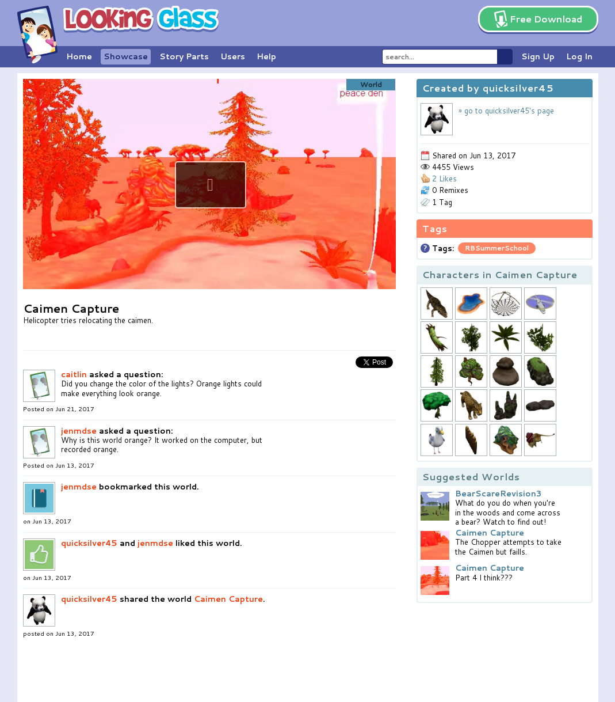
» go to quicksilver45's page (506, 110)
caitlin (74, 374)
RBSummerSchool (497, 248)
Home (79, 56)
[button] (210, 184)
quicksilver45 (89, 543)
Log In (579, 56)
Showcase (126, 56)
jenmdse (79, 431)
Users (232, 56)
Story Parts (184, 56)
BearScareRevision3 (498, 493)
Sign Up (538, 56)
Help (266, 56)
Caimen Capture (228, 599)
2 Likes (444, 178)
